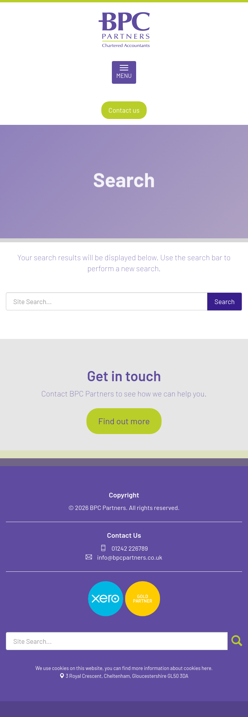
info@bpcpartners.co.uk (129, 557)
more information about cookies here (172, 668)
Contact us (123, 110)
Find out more (124, 421)
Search (224, 301)
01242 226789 (129, 548)
